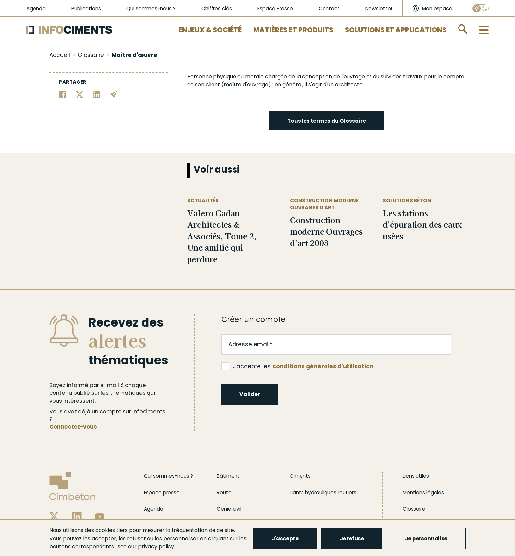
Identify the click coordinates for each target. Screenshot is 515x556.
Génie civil (229, 508)
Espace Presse (275, 8)
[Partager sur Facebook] (62, 94)
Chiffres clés (216, 8)
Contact (329, 8)
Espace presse (162, 492)
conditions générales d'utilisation (323, 366)
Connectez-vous (73, 426)
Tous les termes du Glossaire (326, 120)
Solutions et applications (396, 30)
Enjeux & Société (210, 30)
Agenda (36, 8)
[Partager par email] (113, 94)
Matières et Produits (293, 30)
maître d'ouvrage (246, 84)
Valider (249, 394)
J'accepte (285, 538)
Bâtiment (228, 476)
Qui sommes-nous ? (151, 8)
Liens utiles (416, 476)
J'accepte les (297, 366)
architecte (349, 84)
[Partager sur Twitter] (79, 94)
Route (224, 492)
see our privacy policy (146, 546)
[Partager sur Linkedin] (96, 94)
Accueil (59, 55)
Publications (86, 8)
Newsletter (378, 8)
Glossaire (91, 55)
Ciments (300, 476)
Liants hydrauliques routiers (323, 492)
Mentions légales (423, 492)
